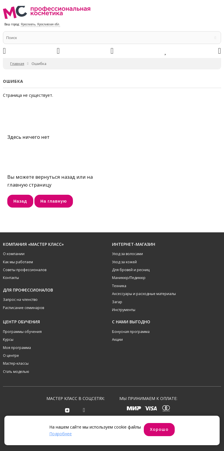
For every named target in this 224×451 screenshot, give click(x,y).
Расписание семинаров (23, 307)
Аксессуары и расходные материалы (144, 293)
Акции (117, 339)
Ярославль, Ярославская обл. (40, 24)
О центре (11, 355)
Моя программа (17, 347)
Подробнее (60, 433)
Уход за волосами (127, 253)
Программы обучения (22, 331)
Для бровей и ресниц (131, 269)
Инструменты (123, 309)
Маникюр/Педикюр (129, 277)
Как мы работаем (18, 261)
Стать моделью (16, 371)
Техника (119, 285)
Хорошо (159, 429)
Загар (117, 301)
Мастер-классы (16, 363)
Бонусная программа (131, 331)
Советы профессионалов (24, 269)
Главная (17, 63)
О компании (13, 253)
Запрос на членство (20, 299)
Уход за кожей (124, 261)
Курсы (8, 339)
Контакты (11, 277)
